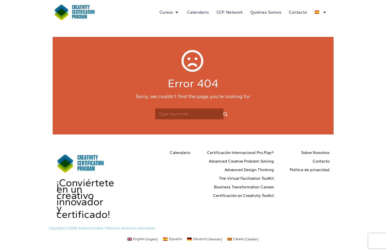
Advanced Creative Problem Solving (241, 161)
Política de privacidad (310, 169)
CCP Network (229, 12)
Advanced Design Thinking (249, 169)
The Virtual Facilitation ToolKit (246, 178)
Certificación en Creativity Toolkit (243, 195)
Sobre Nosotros (315, 152)
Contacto (298, 12)
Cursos (169, 12)
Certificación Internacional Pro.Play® (240, 152)
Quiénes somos (265, 12)
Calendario (198, 12)
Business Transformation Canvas (244, 187)
